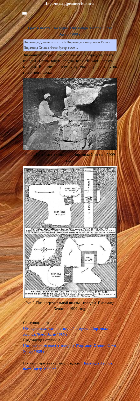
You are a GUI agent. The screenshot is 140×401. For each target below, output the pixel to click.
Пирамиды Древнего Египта (69, 3)
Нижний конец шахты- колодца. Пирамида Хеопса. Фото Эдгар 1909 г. (69, 349)
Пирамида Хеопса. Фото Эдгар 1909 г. (51, 48)
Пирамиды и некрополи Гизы (87, 42)
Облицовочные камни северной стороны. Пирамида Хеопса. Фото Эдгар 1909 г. (65, 332)
